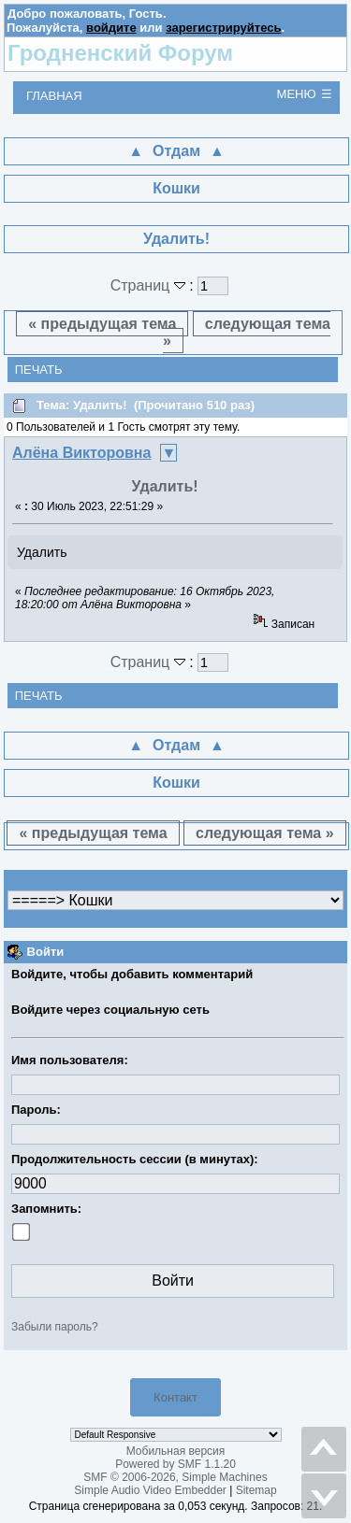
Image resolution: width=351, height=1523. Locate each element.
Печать (39, 370)
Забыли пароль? (54, 1326)
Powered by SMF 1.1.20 (175, 1464)
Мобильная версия (176, 1451)
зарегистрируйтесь (223, 28)
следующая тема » (246, 332)
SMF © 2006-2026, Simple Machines (175, 1477)
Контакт (175, 1397)
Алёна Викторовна (81, 453)
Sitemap (256, 1490)
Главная (54, 96)
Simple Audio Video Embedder (150, 1490)
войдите (111, 28)
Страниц (150, 285)
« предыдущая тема (102, 324)
